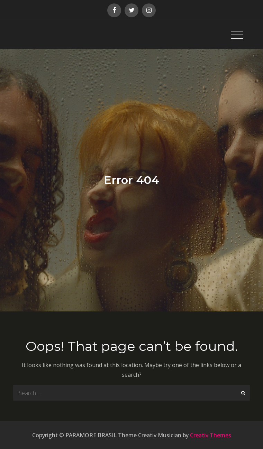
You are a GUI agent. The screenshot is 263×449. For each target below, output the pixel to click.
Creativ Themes (210, 435)
